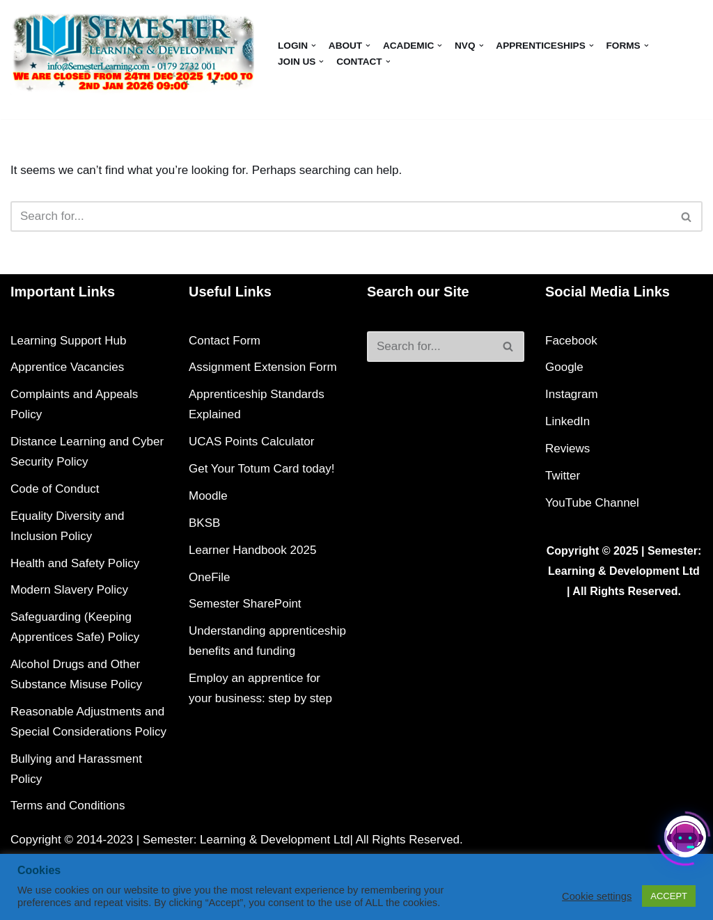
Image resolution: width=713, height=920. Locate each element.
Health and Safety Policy (74, 563)
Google (564, 367)
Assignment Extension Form (263, 367)
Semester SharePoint (245, 603)
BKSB (204, 523)
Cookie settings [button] (597, 896)
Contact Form (224, 340)
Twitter (562, 475)
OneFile (209, 577)
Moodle (208, 495)
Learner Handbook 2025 (252, 550)
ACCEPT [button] (668, 896)
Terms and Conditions (67, 805)
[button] (313, 45)
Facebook (571, 340)
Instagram (571, 394)
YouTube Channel (592, 502)
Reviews (567, 448)
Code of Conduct (55, 488)
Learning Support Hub (68, 340)
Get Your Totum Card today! (261, 468)
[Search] (340, 216)
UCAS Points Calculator (251, 441)
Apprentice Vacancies (67, 367)
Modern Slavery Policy (69, 589)
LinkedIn (567, 421)
